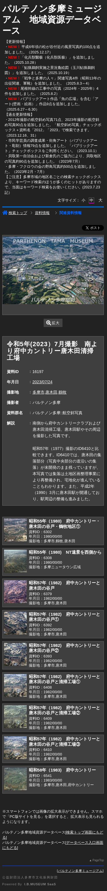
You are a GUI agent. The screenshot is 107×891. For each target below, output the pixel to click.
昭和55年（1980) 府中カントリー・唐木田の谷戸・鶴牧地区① (64, 524)
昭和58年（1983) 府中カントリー (62, 770)
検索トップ (14, 213)
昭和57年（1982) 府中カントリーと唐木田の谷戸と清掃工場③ (64, 741)
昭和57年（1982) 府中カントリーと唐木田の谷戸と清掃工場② (64, 710)
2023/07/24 (43, 382)
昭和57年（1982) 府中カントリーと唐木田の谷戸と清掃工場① (64, 679)
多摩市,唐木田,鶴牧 (50, 392)
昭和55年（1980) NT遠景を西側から (65, 552)
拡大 (53, 322)
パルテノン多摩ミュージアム (80, 870)
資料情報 (42, 213)
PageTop (98, 860)
